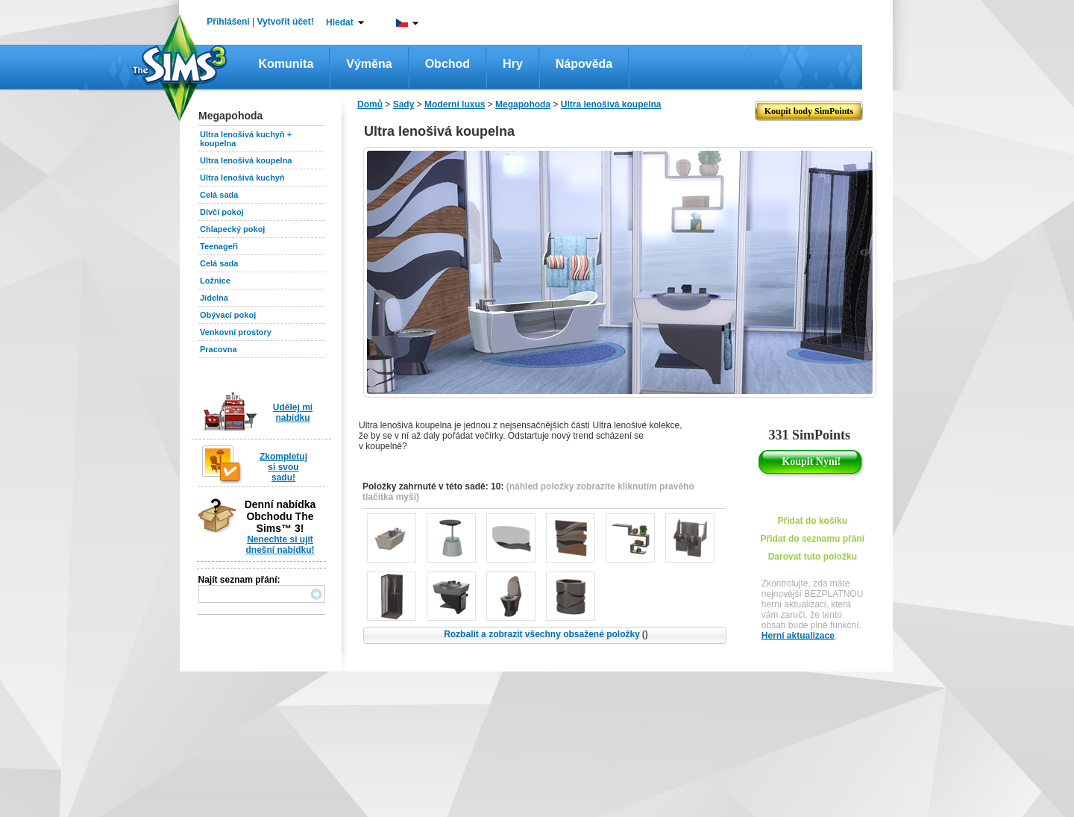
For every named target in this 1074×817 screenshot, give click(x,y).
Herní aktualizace (798, 635)
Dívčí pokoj (222, 211)
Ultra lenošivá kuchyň (242, 177)
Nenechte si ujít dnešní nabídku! (279, 544)
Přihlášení (228, 21)
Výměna (369, 63)
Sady (404, 104)
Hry (513, 63)
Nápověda (584, 63)
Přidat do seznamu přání (812, 538)
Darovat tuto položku (812, 556)
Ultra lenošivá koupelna (246, 160)
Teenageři (219, 246)
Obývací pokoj (228, 314)
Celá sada (219, 194)
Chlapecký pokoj (232, 229)
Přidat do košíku (812, 521)
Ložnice (215, 280)
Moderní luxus (454, 104)
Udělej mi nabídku (293, 412)
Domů (370, 104)
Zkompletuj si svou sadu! (283, 467)
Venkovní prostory (235, 332)
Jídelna (214, 297)
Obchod (447, 63)
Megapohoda (522, 104)
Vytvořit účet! (285, 21)
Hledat (340, 22)
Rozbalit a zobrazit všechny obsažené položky (546, 634)
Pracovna (218, 349)
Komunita (286, 63)
